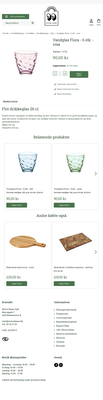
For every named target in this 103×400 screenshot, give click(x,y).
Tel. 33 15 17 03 (9, 324)
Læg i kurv (17, 205)
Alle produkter (15, 16)
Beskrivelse (10, 101)
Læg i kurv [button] (79, 74)
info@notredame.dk (12, 321)
